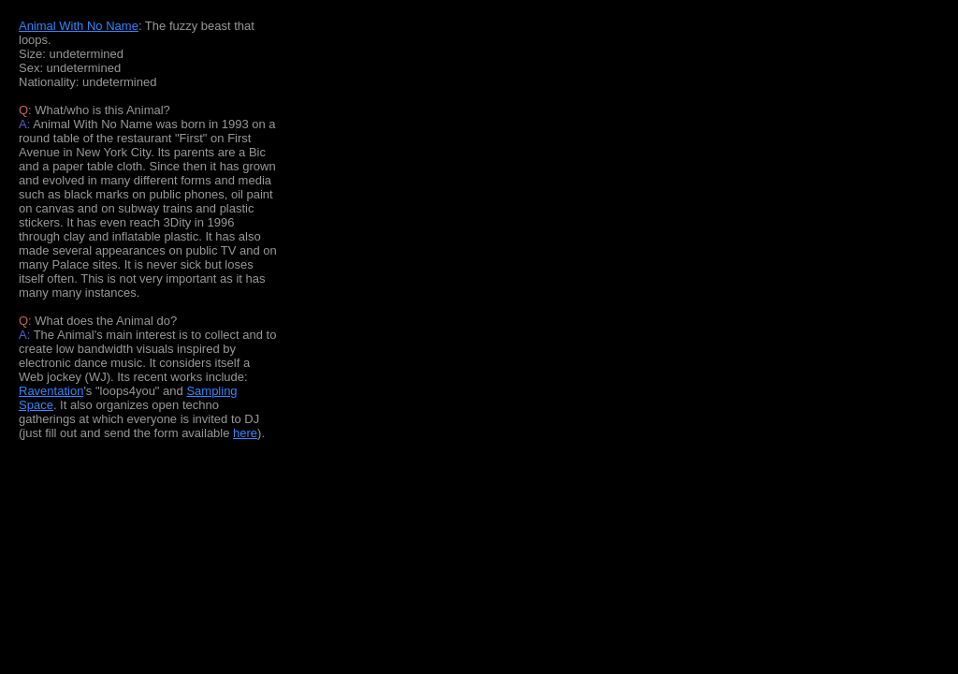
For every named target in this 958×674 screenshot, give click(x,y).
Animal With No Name (78, 26)
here (245, 433)
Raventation (51, 391)
